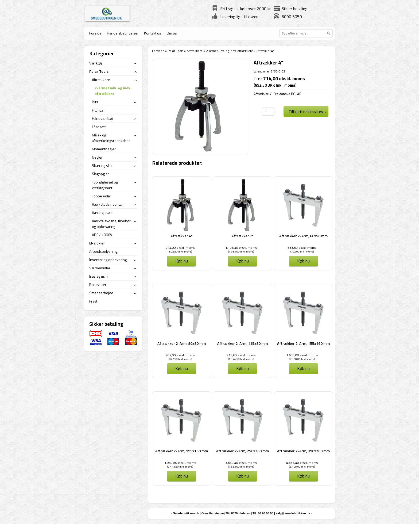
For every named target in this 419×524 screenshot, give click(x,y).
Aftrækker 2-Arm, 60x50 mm (303, 236)
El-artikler (97, 243)
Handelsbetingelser (123, 33)
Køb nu (181, 261)
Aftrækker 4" (181, 236)
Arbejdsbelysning (103, 251)
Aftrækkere (195, 50)
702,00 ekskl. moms (180, 355)
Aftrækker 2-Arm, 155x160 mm (303, 343)
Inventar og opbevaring (108, 259)
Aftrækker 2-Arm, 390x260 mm (303, 451)
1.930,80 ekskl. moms (180, 462)
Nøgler (97, 157)
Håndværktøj (102, 118)
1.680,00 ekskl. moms (302, 355)
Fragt (93, 301)
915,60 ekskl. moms (241, 355)
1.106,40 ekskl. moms (241, 247)
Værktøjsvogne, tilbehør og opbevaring (111, 223)
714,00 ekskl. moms (180, 247)
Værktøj (95, 63)
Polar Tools (175, 50)
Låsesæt (99, 126)
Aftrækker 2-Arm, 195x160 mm (181, 451)
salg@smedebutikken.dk (293, 513)
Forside (95, 33)
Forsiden (158, 50)
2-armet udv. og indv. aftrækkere (229, 50)
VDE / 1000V (102, 235)
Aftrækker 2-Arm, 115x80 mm (242, 343)
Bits (95, 102)
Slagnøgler (100, 174)
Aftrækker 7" (242, 236)
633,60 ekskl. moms (302, 247)
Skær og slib (102, 165)
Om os (171, 33)
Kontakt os (152, 33)
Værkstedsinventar (107, 204)
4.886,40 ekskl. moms (302, 462)
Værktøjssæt (102, 212)
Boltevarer (97, 284)
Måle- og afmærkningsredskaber (111, 137)
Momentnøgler (104, 149)
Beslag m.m (98, 276)
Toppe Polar (101, 196)
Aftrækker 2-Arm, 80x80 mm (181, 343)
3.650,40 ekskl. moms (241, 462)
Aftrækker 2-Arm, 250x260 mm (242, 451)
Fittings (97, 110)
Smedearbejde (101, 293)
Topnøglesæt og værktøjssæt (105, 184)
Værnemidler (99, 268)
